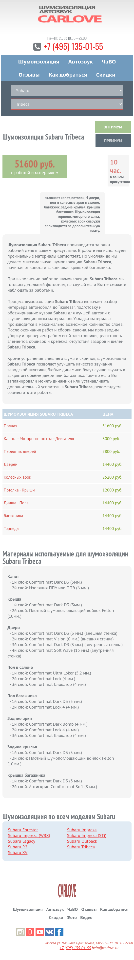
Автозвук (80, 61)
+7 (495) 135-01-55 (73, 46)
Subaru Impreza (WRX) (29, 835)
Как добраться (68, 74)
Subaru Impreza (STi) (86, 835)
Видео (86, 917)
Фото (72, 917)
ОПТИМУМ (113, 126)
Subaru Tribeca (81, 847)
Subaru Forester (23, 830)
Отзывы (29, 74)
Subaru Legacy (21, 841)
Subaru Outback (82, 841)
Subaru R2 (17, 847)
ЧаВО (109, 61)
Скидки (105, 74)
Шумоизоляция (38, 61)
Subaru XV (17, 852)
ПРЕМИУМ (113, 140)
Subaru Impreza (82, 830)
